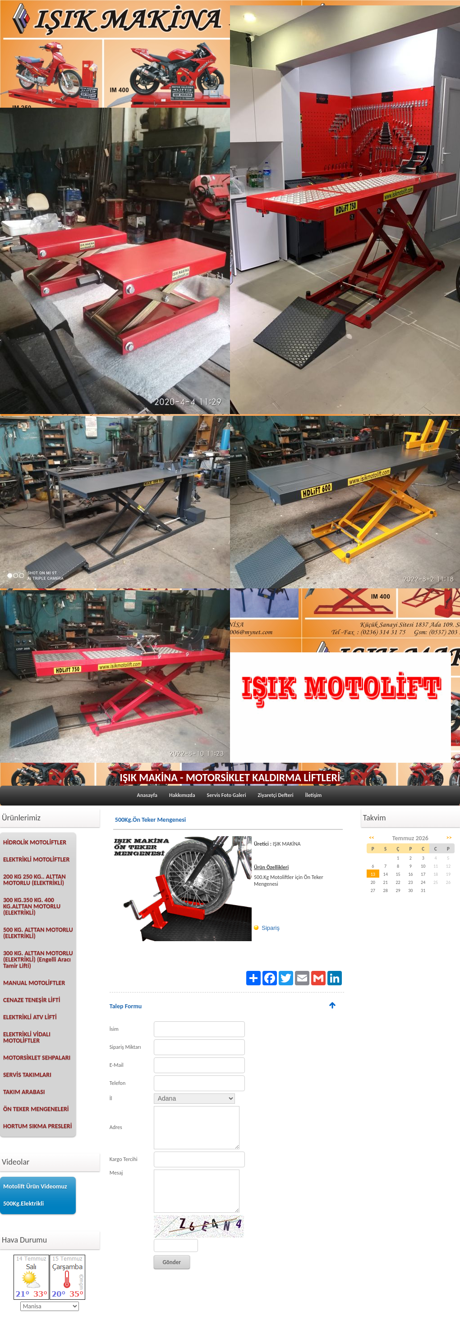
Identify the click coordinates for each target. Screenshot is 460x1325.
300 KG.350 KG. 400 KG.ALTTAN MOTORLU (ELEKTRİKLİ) (31, 906)
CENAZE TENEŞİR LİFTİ (31, 1000)
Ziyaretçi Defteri (276, 795)
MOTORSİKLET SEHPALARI (36, 1057)
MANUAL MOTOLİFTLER (34, 983)
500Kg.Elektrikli (23, 1203)
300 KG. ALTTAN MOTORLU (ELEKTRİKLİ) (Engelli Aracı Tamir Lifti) (38, 959)
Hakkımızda (182, 795)
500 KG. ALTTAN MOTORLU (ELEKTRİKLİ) (38, 933)
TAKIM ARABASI (24, 1092)
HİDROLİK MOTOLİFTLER (34, 842)
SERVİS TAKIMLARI (27, 1075)
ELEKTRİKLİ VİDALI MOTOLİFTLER (27, 1037)
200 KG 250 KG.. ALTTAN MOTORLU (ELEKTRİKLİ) (34, 880)
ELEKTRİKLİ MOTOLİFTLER (36, 859)
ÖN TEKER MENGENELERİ (36, 1109)
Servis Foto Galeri (226, 795)
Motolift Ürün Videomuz (35, 1186)
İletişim (313, 795)
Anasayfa (147, 795)
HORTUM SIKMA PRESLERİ (37, 1126)
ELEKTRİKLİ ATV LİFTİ (30, 1017)
